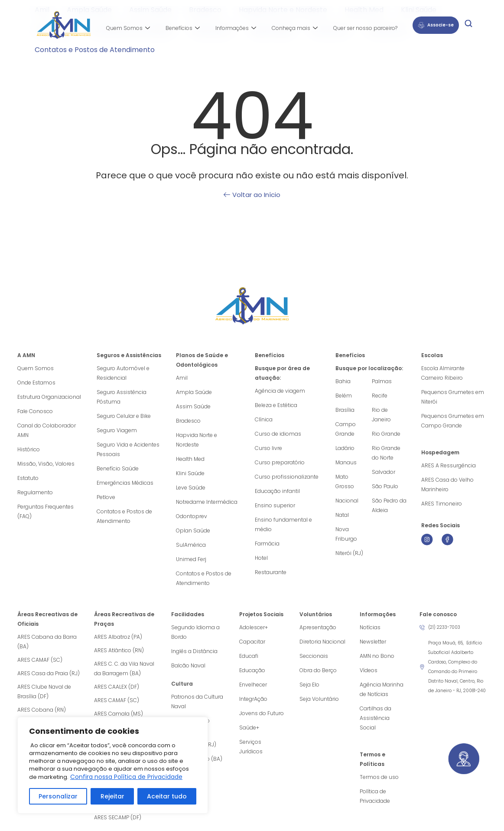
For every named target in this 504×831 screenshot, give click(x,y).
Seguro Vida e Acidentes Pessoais (128, 449)
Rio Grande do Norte (386, 452)
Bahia (343, 381)
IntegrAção (253, 699)
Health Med (190, 459)
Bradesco (188, 420)
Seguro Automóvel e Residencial (123, 373)
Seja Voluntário (319, 699)
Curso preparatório (280, 462)
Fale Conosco (35, 411)
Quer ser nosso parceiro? (365, 28)
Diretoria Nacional (322, 641)
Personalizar (58, 796)
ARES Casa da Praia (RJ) (48, 673)
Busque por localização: (369, 368)
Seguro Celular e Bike (124, 416)
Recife (379, 395)
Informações (235, 28)
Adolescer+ (253, 627)
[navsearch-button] (468, 25)
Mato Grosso (344, 481)
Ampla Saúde (194, 392)
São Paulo (385, 486)
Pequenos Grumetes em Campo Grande (452, 420)
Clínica (264, 419)
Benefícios (183, 28)
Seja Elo (309, 684)
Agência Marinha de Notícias (381, 689)
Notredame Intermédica (206, 502)
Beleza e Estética (276, 405)
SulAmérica (191, 545)
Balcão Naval (188, 665)
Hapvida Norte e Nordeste (196, 439)
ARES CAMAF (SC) (39, 659)
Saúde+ (249, 727)
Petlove (106, 497)
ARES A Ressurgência (448, 465)
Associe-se (436, 25)
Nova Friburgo (346, 534)
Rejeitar (112, 796)
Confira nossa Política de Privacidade (126, 776)
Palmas (382, 381)
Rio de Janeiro (381, 414)
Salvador (383, 472)
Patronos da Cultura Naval (197, 701)
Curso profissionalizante (287, 476)
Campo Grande (345, 428)
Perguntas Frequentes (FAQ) (45, 511)
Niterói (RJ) (349, 553)
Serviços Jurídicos (251, 746)
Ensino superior (275, 505)
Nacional (346, 500)
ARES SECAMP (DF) (117, 817)
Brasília (344, 410)
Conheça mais (295, 28)
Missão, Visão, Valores (46, 463)
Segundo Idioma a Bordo (195, 632)
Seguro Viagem (117, 430)
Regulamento (35, 492)
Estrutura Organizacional (49, 397)
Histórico (28, 449)
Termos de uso (379, 777)
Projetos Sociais (261, 614)
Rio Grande (386, 433)
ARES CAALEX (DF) (116, 686)
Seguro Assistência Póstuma (121, 396)
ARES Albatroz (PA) (118, 636)
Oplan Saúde (193, 530)
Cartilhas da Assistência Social (375, 718)
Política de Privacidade (375, 796)
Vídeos (368, 670)
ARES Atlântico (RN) (119, 650)
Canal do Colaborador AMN (46, 430)
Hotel (261, 558)
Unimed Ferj (191, 559)
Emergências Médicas (125, 482)
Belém (343, 395)
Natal (342, 515)
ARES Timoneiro (441, 503)
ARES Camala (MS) (118, 713)
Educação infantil (277, 491)
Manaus (346, 462)
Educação (252, 670)
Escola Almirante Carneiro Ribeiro (443, 373)
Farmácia (267, 543)
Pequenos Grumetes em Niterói (452, 396)
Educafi (248, 656)
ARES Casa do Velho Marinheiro (447, 484)
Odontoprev (191, 516)
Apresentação (317, 627)
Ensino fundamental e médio (283, 524)
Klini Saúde (190, 473)
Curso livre (268, 448)
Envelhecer (253, 684)
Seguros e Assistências (129, 355)
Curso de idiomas (278, 433)
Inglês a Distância (194, 651)
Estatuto (28, 478)
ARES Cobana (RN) (41, 709)
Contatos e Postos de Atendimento (95, 50)
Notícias (370, 627)
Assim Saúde (193, 406)
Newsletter (373, 641)
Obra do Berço (318, 670)
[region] (112, 765)
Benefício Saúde (118, 468)
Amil (182, 377)
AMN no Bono (377, 656)
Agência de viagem (280, 390)
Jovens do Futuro (261, 713)
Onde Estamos (36, 382)
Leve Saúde (190, 487)
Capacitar (252, 641)
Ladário (344, 448)
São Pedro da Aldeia (389, 505)
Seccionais (313, 656)
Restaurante (270, 572)
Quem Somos (128, 28)
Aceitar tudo (167, 796)
